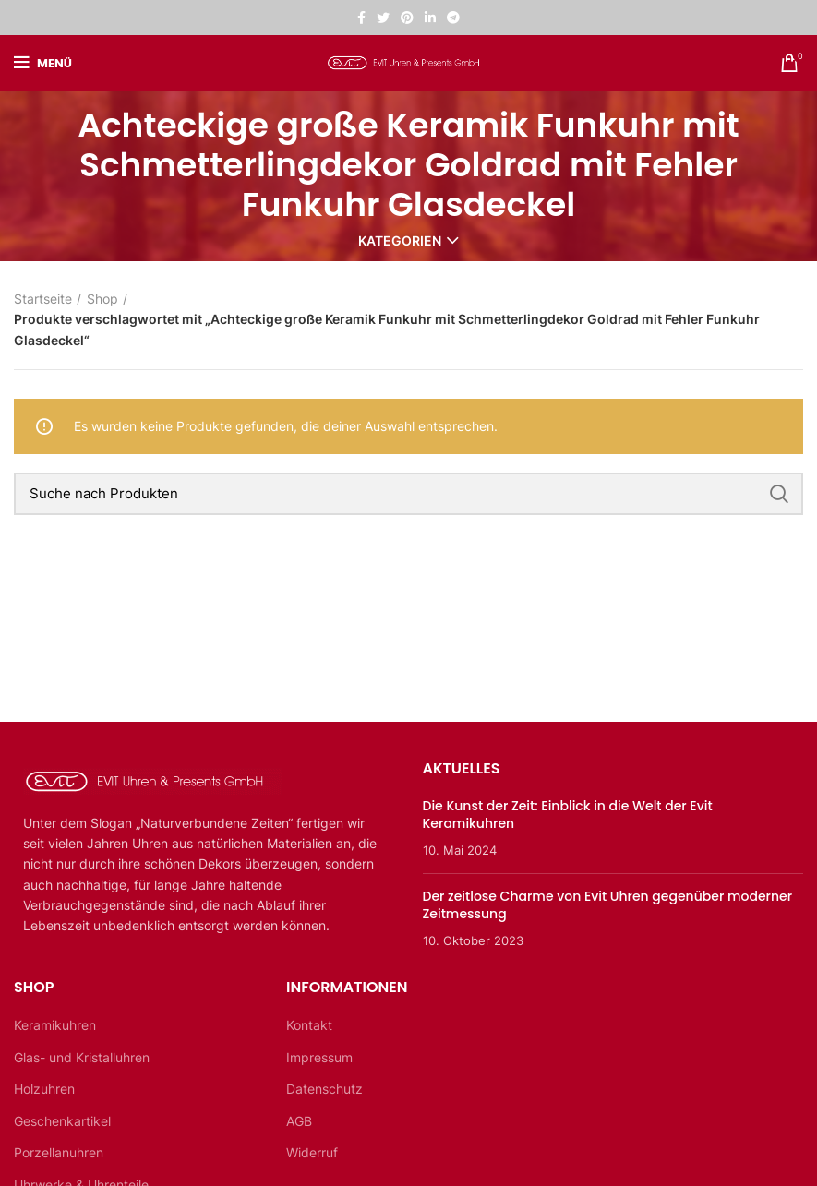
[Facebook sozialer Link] (361, 18)
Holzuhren (44, 1088)
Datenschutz (324, 1088)
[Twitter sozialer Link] (383, 18)
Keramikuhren (55, 1025)
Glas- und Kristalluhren (82, 1057)
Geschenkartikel (62, 1121)
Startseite (43, 298)
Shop (102, 298)
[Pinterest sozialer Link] (407, 18)
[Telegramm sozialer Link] (453, 18)
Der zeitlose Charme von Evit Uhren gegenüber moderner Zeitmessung (608, 905)
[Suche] (408, 494)
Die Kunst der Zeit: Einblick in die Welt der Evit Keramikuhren (568, 815)
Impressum (319, 1057)
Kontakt (309, 1025)
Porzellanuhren (58, 1152)
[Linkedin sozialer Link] (430, 18)
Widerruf (312, 1152)
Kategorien (399, 240)
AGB (299, 1121)
